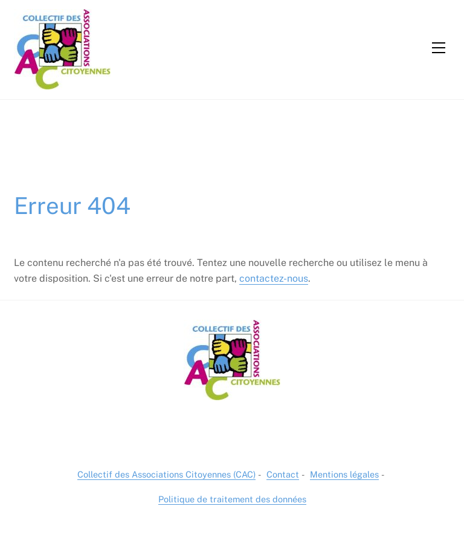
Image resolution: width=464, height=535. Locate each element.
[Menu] (438, 47)
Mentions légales (344, 474)
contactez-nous (273, 278)
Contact (282, 474)
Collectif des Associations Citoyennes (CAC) (166, 474)
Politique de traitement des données (232, 499)
